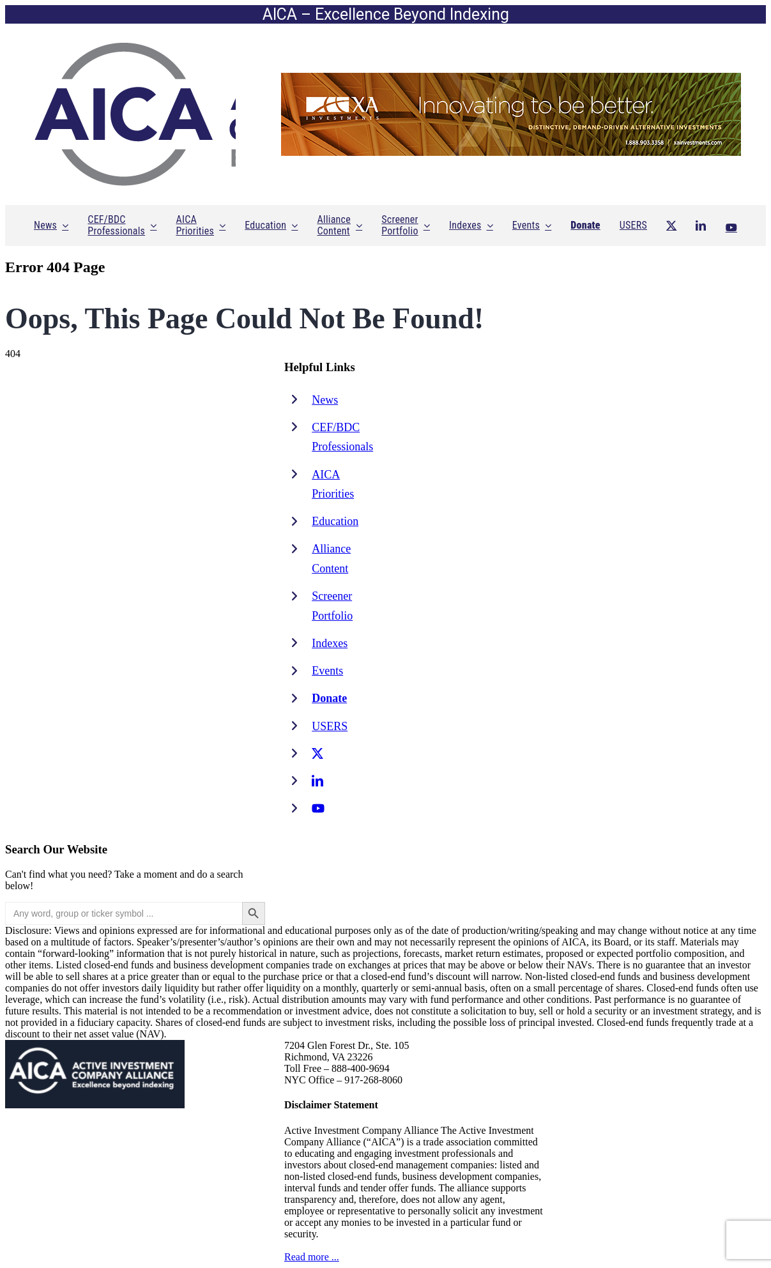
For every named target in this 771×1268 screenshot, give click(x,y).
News (325, 399)
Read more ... (311, 1256)
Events (327, 670)
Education (335, 521)
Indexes (329, 643)
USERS (329, 726)
